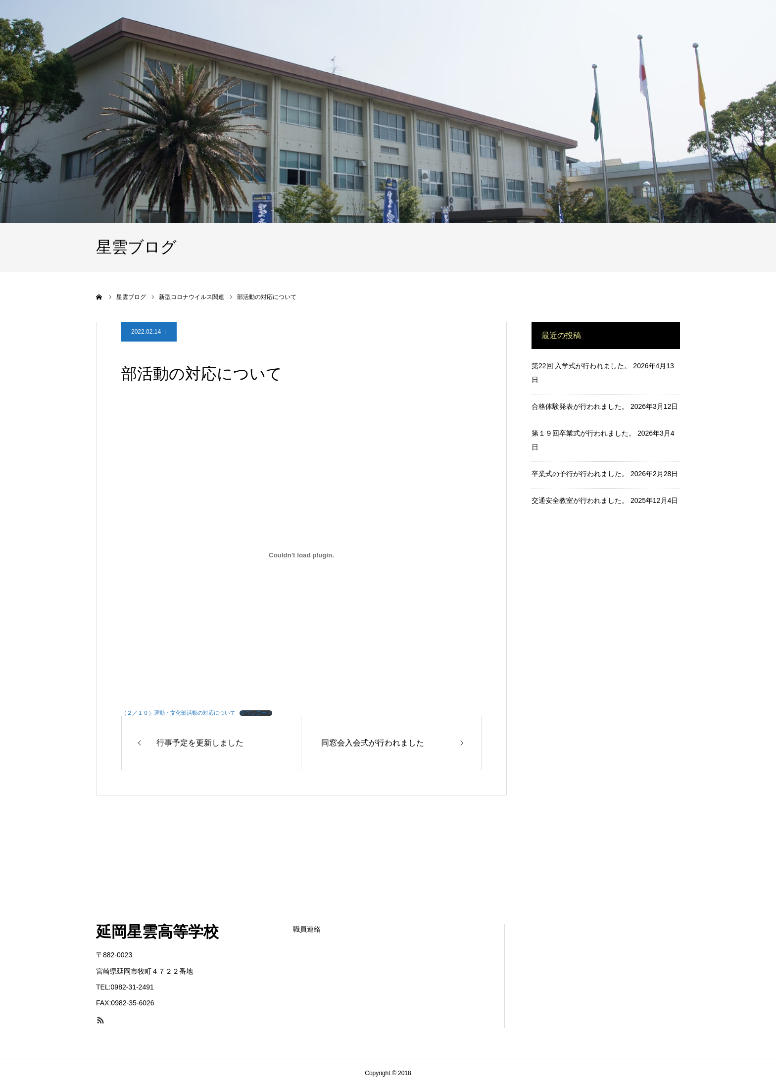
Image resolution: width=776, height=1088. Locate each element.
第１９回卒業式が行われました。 (583, 433)
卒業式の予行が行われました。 (580, 474)
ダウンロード (256, 713)
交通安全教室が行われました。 (580, 500)
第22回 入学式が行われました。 (581, 366)
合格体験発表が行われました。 (580, 406)
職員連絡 (307, 929)
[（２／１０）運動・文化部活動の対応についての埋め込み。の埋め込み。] (301, 555)
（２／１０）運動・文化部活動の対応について (178, 713)
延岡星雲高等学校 (157, 931)
